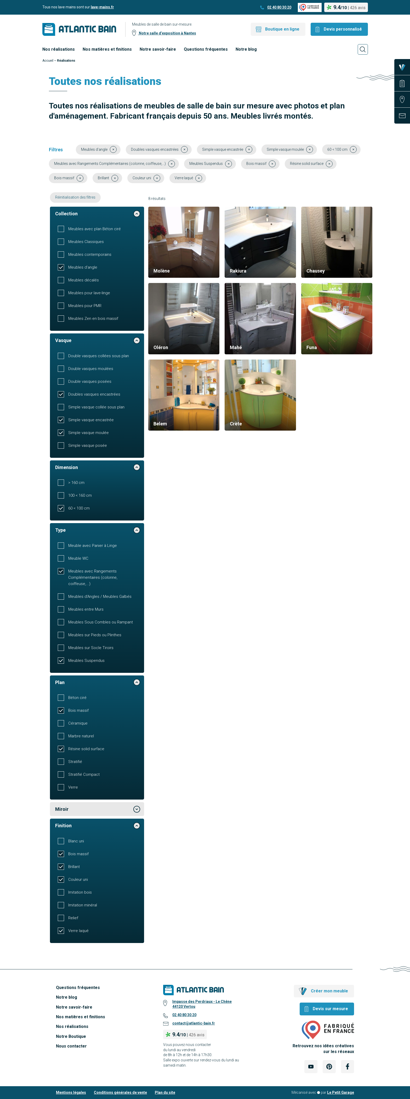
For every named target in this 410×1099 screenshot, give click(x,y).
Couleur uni (78, 879)
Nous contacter (71, 1046)
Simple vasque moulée (88, 432)
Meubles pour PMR (84, 305)
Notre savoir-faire (158, 49)
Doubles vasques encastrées (94, 394)
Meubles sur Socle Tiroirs (90, 647)
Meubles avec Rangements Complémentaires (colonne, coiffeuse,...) (92, 577)
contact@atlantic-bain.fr (193, 1023)
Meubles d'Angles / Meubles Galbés (100, 596)
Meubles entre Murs (86, 609)
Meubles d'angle (82, 267)
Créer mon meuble (329, 990)
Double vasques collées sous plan (98, 356)
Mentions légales (71, 1092)
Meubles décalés (83, 280)
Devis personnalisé (343, 29)
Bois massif (78, 710)
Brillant (74, 866)
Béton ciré (77, 697)
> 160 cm (76, 482)
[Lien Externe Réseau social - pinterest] (329, 1066)
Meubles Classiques (86, 241)
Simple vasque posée (87, 445)
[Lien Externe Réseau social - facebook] (347, 1066)
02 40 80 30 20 (279, 7)
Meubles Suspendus (86, 660)
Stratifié (75, 761)
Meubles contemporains (89, 254)
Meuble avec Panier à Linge (92, 545)
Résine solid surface (86, 749)
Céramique (78, 723)
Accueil (47, 60)
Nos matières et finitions (107, 49)
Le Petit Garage (340, 1092)
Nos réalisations (58, 49)
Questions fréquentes (206, 49)
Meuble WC (78, 558)
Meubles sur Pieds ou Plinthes (94, 635)
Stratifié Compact (84, 774)
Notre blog (246, 49)
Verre (73, 787)
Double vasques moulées (90, 368)
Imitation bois (80, 892)
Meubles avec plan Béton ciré (94, 229)
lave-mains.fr (102, 7)
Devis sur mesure (330, 1008)
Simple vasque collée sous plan (96, 407)
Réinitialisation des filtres (75, 197)
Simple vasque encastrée (91, 420)
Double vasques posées (89, 381)
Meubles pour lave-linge (89, 293)
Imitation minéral (82, 905)
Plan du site (165, 1092)
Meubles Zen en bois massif (93, 318)
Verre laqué (78, 930)
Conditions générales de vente (120, 1092)
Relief (73, 918)
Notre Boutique (71, 1036)
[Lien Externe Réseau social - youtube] (310, 1066)
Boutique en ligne (282, 29)
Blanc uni (76, 841)
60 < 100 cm (79, 508)
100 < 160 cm (80, 495)
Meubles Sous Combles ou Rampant (100, 622)
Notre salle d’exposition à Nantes (167, 33)
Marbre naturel (81, 736)
